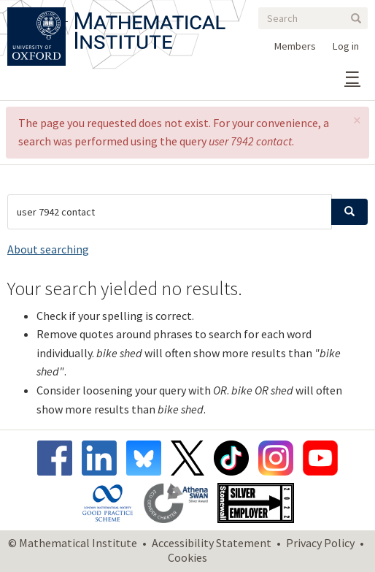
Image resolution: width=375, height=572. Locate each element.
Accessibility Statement (211, 542)
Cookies (187, 557)
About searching (48, 249)
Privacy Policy (320, 542)
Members (295, 46)
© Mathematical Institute (72, 542)
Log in (346, 46)
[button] (357, 120)
